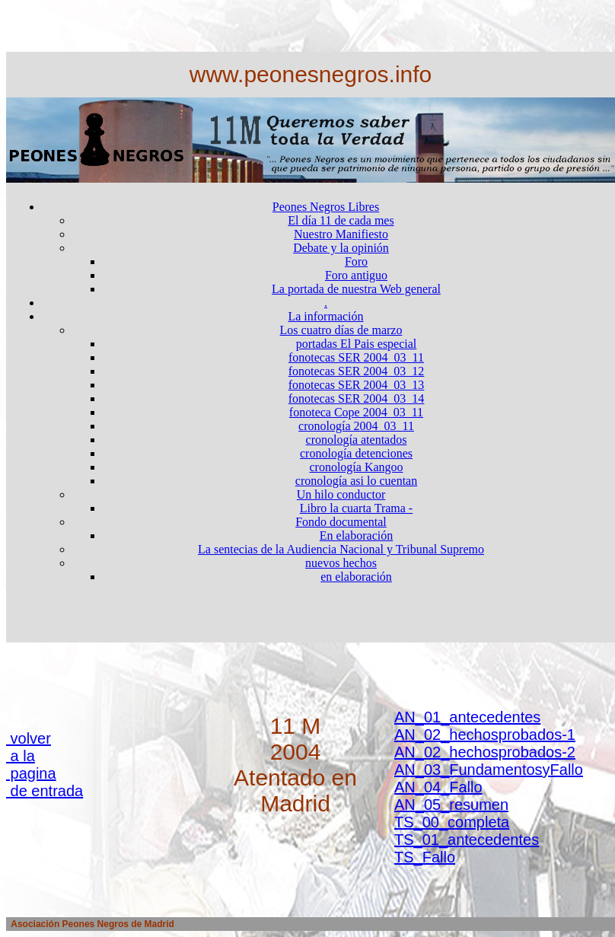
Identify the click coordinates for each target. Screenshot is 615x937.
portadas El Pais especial (356, 343)
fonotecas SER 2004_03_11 (356, 357)
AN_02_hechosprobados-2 (484, 752)
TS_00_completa (451, 822)
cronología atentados (356, 439)
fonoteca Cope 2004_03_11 (356, 412)
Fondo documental (341, 521)
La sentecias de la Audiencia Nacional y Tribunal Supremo (341, 549)
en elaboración (356, 576)
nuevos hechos (341, 562)
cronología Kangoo (356, 467)
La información (325, 316)
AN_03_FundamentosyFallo (488, 769)
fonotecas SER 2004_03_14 (356, 398)
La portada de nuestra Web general (356, 288)
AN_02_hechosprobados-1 (484, 734)
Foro (356, 261)
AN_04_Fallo (438, 787)
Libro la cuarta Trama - (356, 508)
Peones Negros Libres (325, 206)
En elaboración (356, 535)
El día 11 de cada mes (341, 220)
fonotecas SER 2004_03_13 (356, 384)
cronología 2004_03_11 (356, 425)
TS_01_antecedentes (466, 839)
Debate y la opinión (341, 247)
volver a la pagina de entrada (44, 764)
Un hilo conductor (341, 494)
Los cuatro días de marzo (341, 329)
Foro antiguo (356, 275)
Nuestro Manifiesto (341, 234)
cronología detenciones (356, 453)
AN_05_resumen (451, 804)
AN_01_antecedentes (467, 717)
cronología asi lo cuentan (356, 480)
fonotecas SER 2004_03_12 (356, 371)
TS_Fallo (424, 857)
